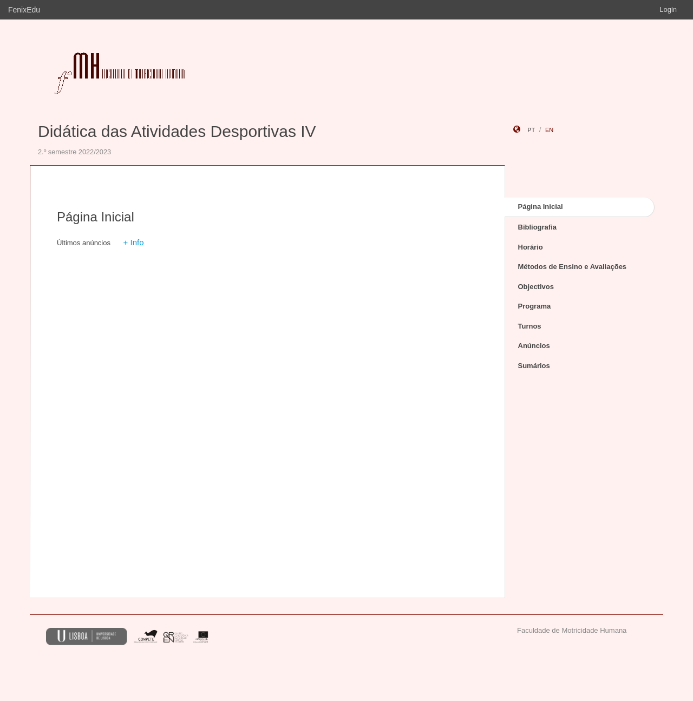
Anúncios (534, 346)
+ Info (133, 242)
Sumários (534, 366)
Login (668, 9)
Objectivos (536, 287)
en (549, 130)
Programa (534, 306)
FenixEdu (24, 9)
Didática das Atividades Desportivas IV (177, 131)
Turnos (529, 326)
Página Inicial (540, 206)
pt (531, 130)
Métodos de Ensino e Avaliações (572, 267)
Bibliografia (537, 227)
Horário (530, 247)
